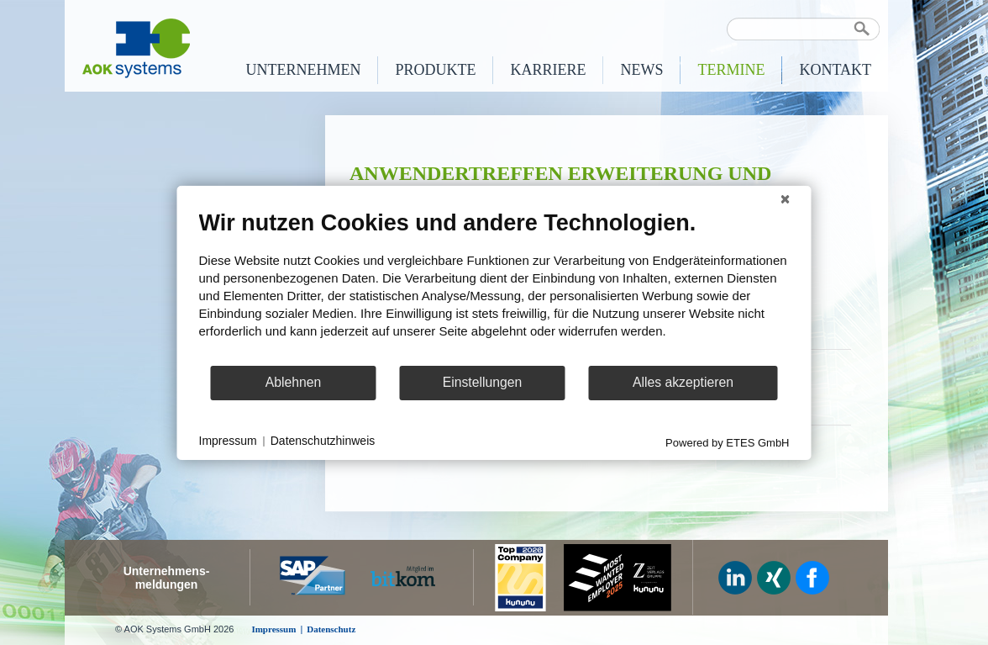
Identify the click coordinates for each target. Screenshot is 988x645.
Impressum (228, 440)
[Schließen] (785, 198)
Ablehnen (293, 382)
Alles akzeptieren (683, 382)
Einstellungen (483, 382)
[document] (494, 286)
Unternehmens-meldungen (167, 577)
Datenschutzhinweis (323, 440)
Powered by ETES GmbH (727, 442)
